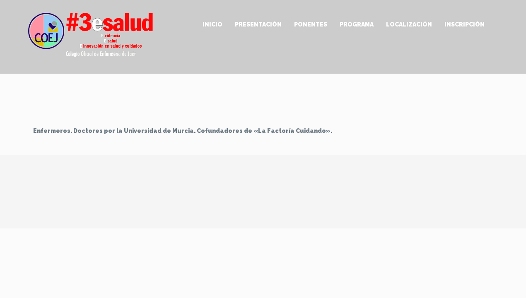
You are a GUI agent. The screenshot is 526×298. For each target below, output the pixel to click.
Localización (409, 24)
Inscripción (464, 24)
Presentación (258, 24)
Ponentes (310, 24)
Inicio (212, 24)
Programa (357, 24)
